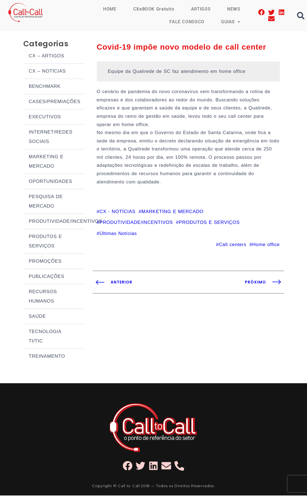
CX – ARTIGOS (46, 56)
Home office (266, 247)
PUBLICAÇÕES (46, 277)
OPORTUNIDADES (50, 182)
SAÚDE (37, 316)
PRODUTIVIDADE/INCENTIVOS (56, 221)
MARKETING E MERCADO (46, 162)
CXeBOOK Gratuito (153, 9)
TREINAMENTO (47, 356)
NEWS (233, 9)
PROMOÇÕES (45, 261)
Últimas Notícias (118, 236)
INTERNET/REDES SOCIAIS (51, 137)
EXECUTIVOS (45, 117)
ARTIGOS (200, 9)
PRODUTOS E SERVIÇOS (45, 241)
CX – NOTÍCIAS (47, 71)
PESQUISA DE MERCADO (46, 202)
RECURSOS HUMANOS (43, 297)
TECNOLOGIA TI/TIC (45, 336)
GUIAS (230, 21)
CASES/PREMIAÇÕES (55, 102)
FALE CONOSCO (186, 21)
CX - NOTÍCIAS (118, 213)
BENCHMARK (45, 87)
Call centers (232, 247)
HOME (109, 9)
